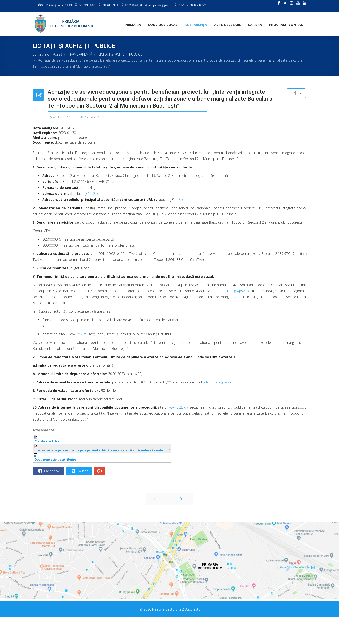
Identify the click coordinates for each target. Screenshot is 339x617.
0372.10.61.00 (133, 4)
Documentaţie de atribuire (55, 459)
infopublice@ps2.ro (159, 4)
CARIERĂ (255, 24)
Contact (297, 24)
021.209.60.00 (87, 4)
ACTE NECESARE (227, 24)
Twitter (79, 471)
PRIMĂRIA (133, 24)
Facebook (48, 471)
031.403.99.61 (110, 4)
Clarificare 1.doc (47, 441)
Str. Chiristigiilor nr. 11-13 (56, 5)
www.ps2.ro (177, 407)
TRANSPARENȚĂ (193, 24)
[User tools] (296, 93)
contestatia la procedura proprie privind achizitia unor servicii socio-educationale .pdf (102, 450)
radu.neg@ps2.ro (235, 291)
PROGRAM (277, 24)
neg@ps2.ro (90, 193)
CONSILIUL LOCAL (163, 24)
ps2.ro (179, 199)
